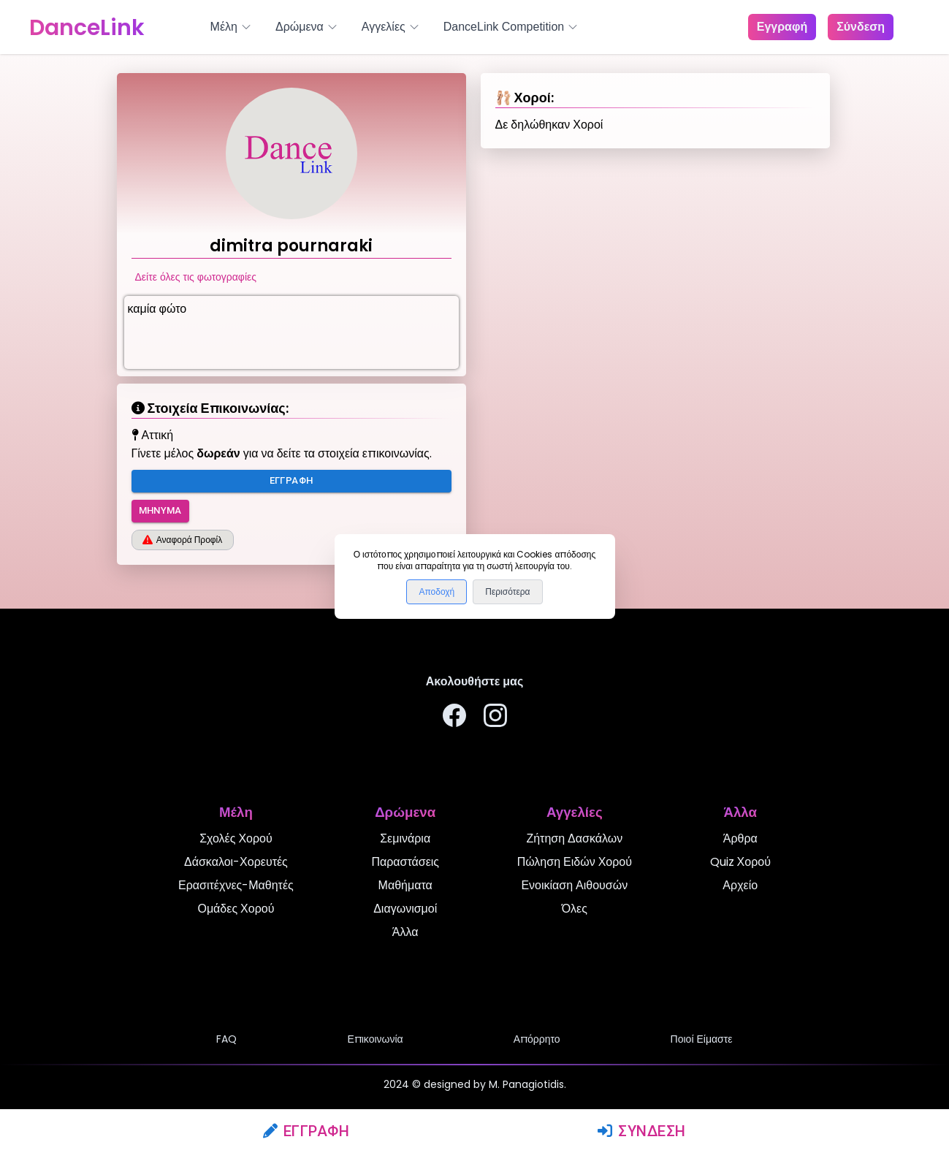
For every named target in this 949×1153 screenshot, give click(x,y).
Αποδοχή (436, 592)
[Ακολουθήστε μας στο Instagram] (495, 718)
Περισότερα (507, 592)
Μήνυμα (160, 511)
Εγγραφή (306, 1131)
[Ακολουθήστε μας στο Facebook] (454, 718)
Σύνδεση (642, 1131)
